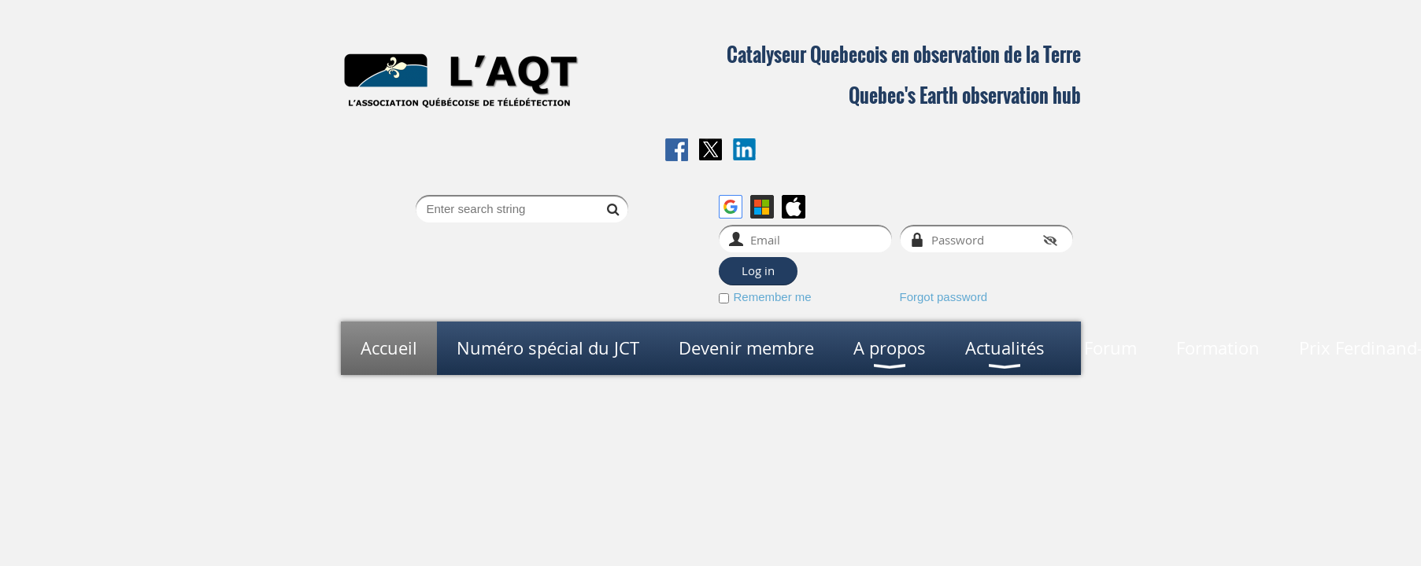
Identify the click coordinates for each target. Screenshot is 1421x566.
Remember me (773, 296)
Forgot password (944, 296)
